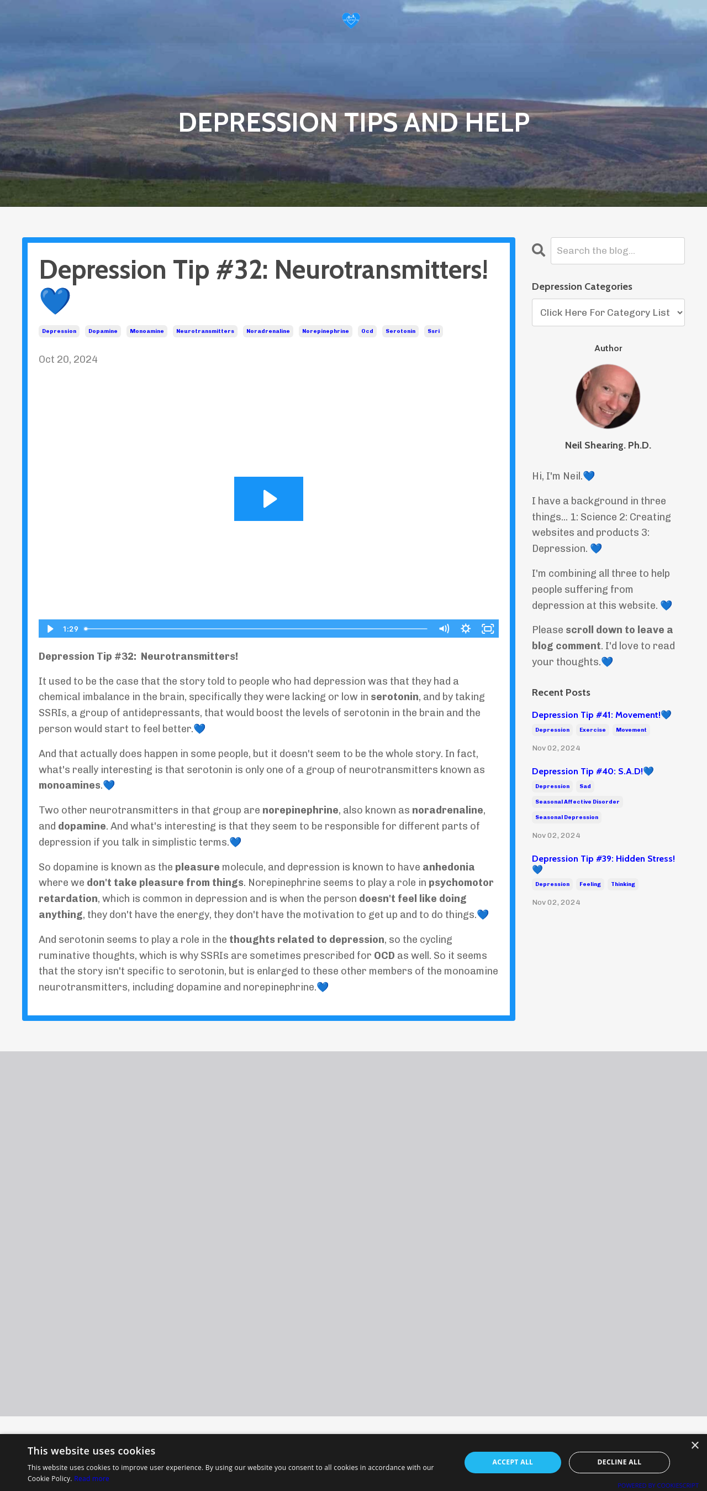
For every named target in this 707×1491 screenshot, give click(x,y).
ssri (434, 331)
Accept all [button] (513, 1462)
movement (631, 730)
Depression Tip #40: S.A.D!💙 (593, 772)
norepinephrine (325, 331)
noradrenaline (268, 331)
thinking (623, 884)
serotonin (400, 331)
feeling (590, 884)
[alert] (353, 1462)
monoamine (147, 331)
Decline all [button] (620, 1462)
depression (59, 331)
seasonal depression (566, 817)
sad (585, 786)
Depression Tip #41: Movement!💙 (602, 715)
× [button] (694, 1446)
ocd (367, 331)
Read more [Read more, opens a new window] (91, 1478)
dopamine (103, 331)
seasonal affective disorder (577, 802)
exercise (592, 730)
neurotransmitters (205, 331)
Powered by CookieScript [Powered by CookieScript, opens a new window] (658, 1485)
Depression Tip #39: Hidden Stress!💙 (603, 864)
